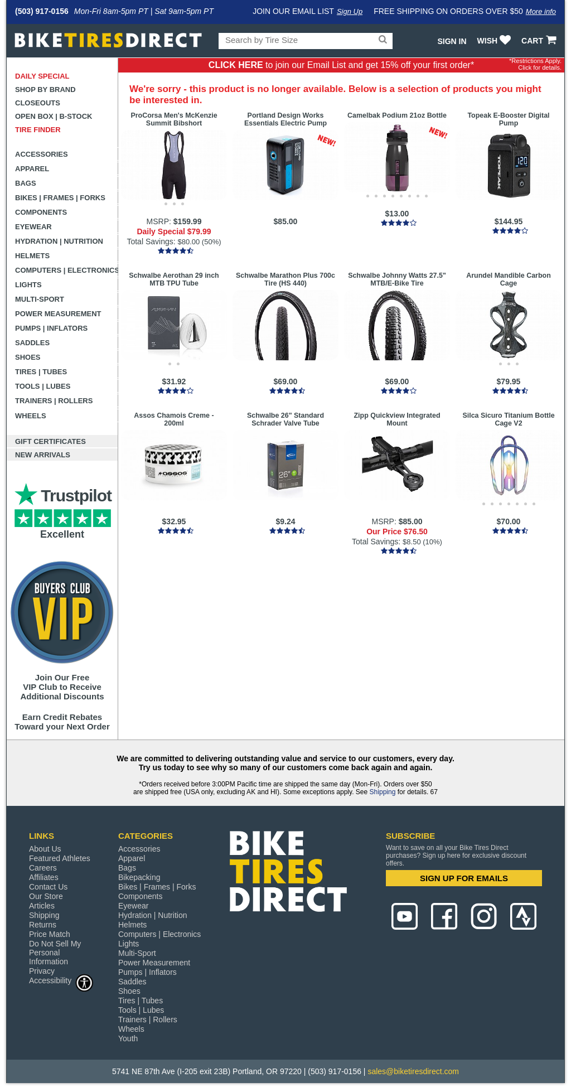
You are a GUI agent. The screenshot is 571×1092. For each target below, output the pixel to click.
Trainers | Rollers (54, 401)
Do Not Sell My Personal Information (55, 952)
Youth (128, 1038)
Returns (42, 924)
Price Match (49, 934)
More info (541, 11)
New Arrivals (42, 455)
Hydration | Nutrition (59, 241)
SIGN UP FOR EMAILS (464, 878)
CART (540, 40)
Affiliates (44, 877)
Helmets (32, 256)
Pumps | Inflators (51, 328)
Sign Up (349, 11)
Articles (42, 905)
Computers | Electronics (66, 270)
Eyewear (33, 227)
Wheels (30, 416)
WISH (495, 40)
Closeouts (37, 103)
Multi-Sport (39, 299)
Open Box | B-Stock (53, 116)
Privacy (42, 971)
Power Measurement (58, 314)
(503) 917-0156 (42, 11)
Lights (28, 285)
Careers (43, 867)
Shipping (383, 792)
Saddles (32, 343)
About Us (45, 848)
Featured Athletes (59, 858)
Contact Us (48, 886)
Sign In (451, 41)
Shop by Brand (45, 89)
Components (41, 212)
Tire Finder (38, 129)
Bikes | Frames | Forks (60, 198)
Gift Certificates (50, 441)
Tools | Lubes (42, 386)
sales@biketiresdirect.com (413, 1071)
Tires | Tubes (41, 372)
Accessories (41, 154)
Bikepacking (139, 877)
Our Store (46, 896)
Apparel (32, 169)
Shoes (28, 357)
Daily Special (42, 76)
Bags (25, 183)
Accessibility (61, 980)
